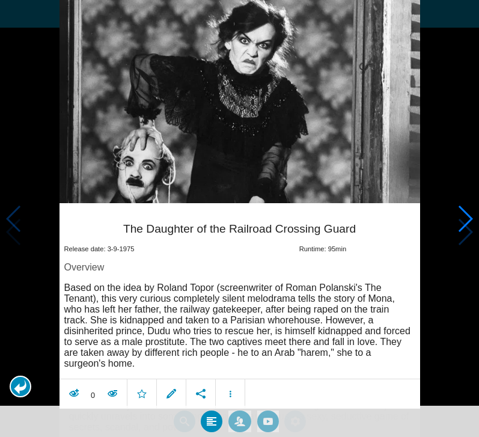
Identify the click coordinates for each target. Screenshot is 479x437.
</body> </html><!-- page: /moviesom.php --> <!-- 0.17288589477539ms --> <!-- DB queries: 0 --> (239, 218)
